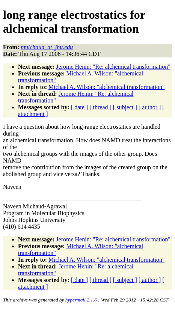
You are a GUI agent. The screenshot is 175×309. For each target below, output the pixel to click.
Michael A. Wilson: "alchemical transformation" (106, 87)
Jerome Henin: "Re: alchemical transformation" (113, 66)
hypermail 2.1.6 (81, 300)
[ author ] (150, 107)
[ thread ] (100, 107)
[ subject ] (125, 107)
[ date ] (79, 107)
